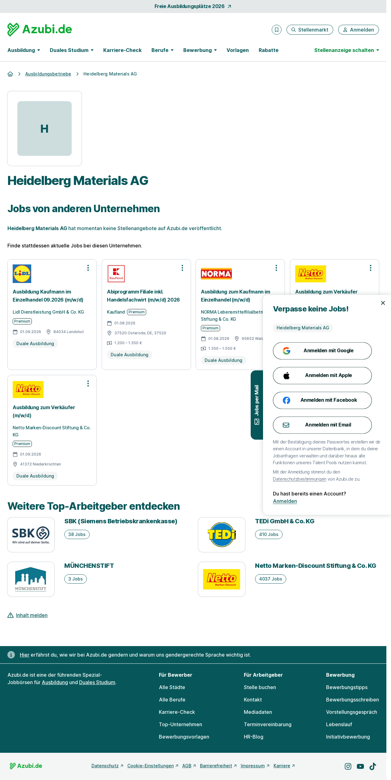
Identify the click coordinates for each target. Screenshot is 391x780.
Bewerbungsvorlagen (184, 737)
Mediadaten (258, 712)
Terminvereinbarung (267, 724)
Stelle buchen (260, 687)
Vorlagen (238, 50)
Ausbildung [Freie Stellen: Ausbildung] (55, 682)
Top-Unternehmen (180, 724)
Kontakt (253, 699)
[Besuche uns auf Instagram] (348, 766)
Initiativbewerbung (348, 737)
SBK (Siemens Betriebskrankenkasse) (120, 521)
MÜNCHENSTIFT (89, 565)
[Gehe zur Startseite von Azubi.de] (39, 29)
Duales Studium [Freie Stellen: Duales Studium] (97, 682)
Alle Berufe (172, 699)
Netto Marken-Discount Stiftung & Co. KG (315, 565)
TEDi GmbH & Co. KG (284, 521)
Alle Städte (172, 687)
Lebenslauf (339, 724)
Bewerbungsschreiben (352, 699)
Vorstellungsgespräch (351, 712)
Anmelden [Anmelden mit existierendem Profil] (372, 501)
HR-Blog (253, 737)
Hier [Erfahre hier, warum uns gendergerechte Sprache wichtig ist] (24, 655)
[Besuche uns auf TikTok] (372, 766)
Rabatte (268, 50)
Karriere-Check (122, 50)
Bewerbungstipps (347, 687)
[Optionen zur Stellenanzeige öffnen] (88, 268)
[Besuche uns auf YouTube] (360, 766)
